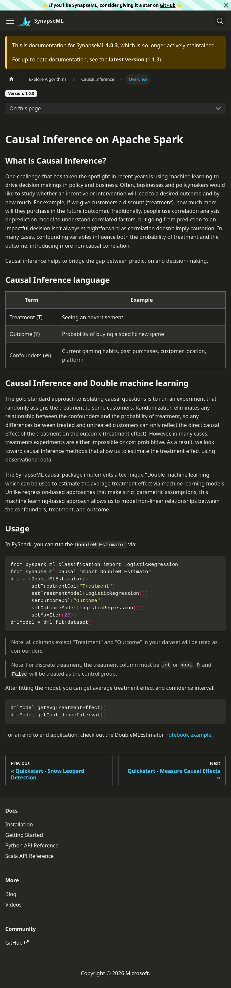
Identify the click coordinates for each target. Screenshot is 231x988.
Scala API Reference (29, 856)
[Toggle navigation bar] (10, 21)
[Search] (220, 21)
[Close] (226, 5)
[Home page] (11, 79)
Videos (13, 904)
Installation (19, 824)
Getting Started (24, 835)
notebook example (188, 734)
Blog (10, 894)
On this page (25, 108)
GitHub (168, 5)
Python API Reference (31, 845)
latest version (126, 59)
